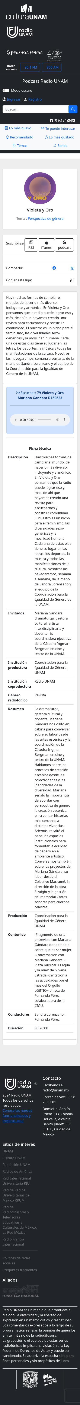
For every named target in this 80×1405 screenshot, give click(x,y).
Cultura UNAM (14, 1158)
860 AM (52, 67)
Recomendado (19, 137)
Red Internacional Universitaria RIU (17, 1181)
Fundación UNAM (17, 1164)
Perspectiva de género (45, 218)
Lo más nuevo (18, 128)
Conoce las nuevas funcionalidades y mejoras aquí (17, 1115)
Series (60, 145)
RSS (31, 245)
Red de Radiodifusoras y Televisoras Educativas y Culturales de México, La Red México (20, 1220)
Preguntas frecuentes (20, 1270)
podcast (64, 245)
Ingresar (13, 99)
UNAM (8, 1151)
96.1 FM (30, 67)
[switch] (6, 90)
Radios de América (17, 1171)
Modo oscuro (22, 90)
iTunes (46, 245)
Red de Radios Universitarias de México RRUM (16, 1195)
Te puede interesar (58, 128)
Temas (20, 145)
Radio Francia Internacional (13, 1242)
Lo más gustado (59, 137)
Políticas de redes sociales (17, 1260)
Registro (35, 99)
